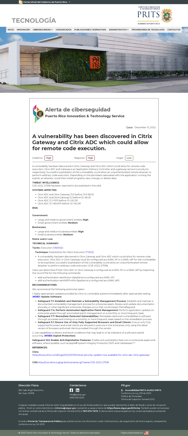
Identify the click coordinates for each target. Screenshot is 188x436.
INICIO (11, 29)
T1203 (89, 252)
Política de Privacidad (131, 396)
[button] (42, 30)
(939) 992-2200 (77, 397)
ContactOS (173, 29)
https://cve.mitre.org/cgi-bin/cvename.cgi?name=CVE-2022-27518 (73, 362)
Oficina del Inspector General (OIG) (137, 399)
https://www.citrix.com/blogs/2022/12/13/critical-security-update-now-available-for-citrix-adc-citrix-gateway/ (91, 355)
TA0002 (57, 248)
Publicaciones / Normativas (90, 29)
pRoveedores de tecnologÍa (148, 29)
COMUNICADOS (63, 29)
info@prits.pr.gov (78, 394)
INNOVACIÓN (23, 29)
